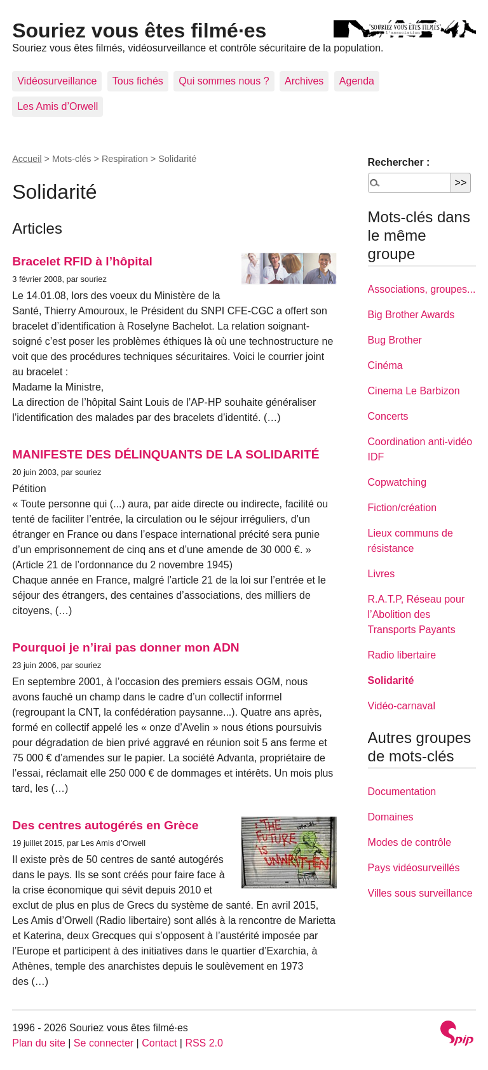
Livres (381, 573)
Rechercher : (399, 162)
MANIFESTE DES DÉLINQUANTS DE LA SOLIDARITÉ (165, 454)
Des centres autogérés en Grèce (105, 825)
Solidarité (391, 680)
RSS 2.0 (204, 1043)
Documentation (402, 791)
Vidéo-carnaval (401, 705)
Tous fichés (137, 81)
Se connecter (103, 1043)
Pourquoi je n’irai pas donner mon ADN (125, 647)
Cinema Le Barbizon (414, 390)
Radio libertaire (402, 655)
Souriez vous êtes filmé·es (139, 30)
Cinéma (385, 365)
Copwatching (397, 482)
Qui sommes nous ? (224, 81)
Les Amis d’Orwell (57, 106)
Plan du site (38, 1043)
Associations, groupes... (422, 289)
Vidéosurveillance (57, 81)
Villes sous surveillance (420, 893)
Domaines (391, 817)
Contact (159, 1043)
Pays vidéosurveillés (414, 867)
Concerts (388, 416)
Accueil (26, 159)
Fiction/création (402, 507)
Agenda (356, 81)
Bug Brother (395, 340)
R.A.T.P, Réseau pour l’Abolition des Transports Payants (416, 614)
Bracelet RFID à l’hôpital (82, 261)
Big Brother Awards (411, 314)
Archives (304, 81)
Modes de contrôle (410, 842)
